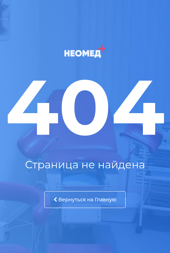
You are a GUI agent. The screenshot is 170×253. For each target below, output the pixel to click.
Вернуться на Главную (84, 199)
